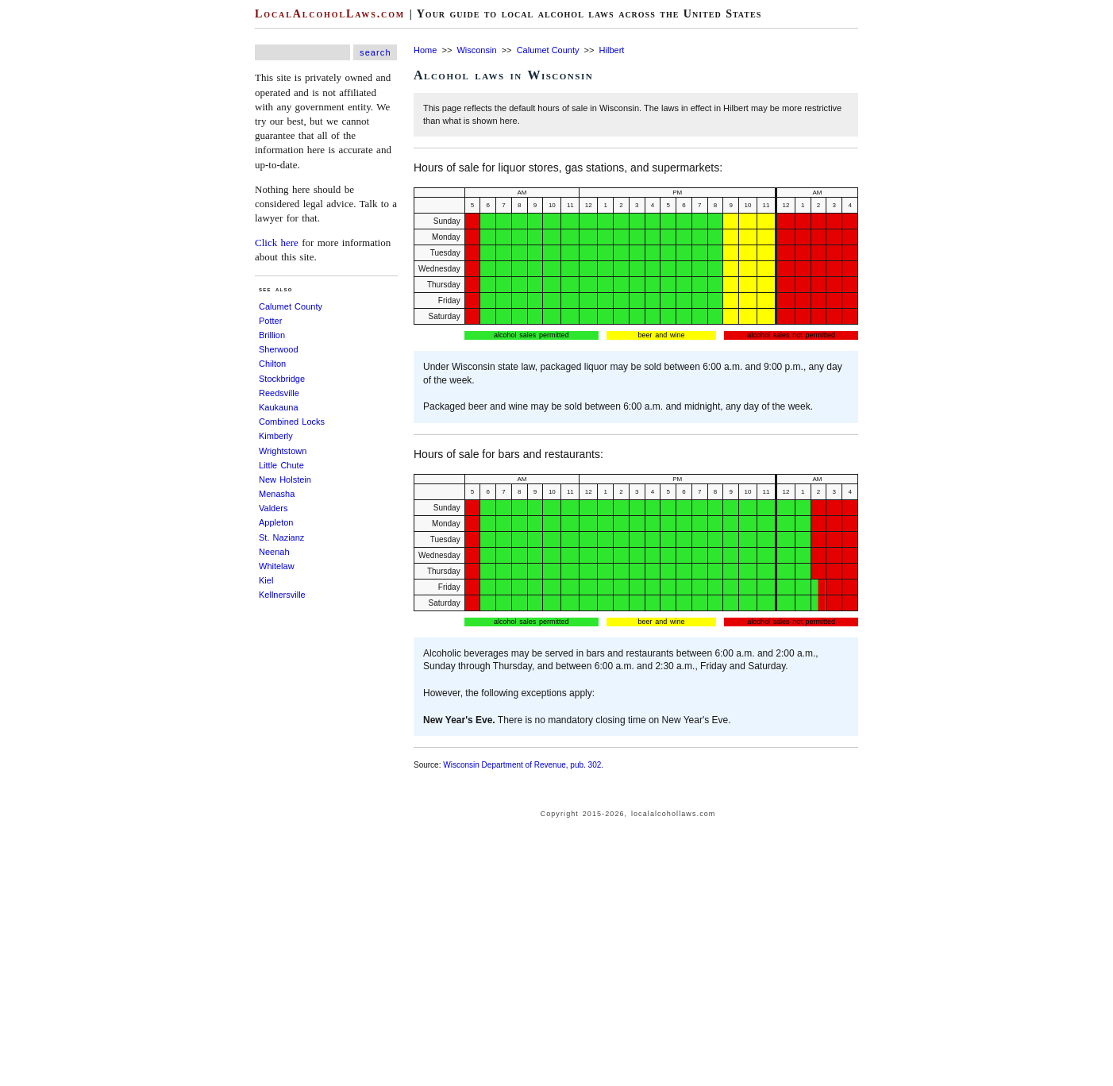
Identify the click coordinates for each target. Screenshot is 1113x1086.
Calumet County (290, 306)
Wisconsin (476, 50)
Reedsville (279, 393)
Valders (273, 508)
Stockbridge (282, 378)
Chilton (272, 363)
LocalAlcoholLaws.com (330, 14)
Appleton (276, 522)
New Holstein (285, 479)
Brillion (272, 335)
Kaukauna (278, 407)
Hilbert (612, 50)
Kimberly (276, 436)
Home (425, 50)
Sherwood (278, 349)
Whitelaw (277, 566)
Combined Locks (292, 421)
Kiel (266, 580)
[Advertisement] (47, 238)
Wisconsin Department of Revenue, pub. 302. (523, 765)
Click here (276, 242)
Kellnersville (282, 594)
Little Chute (281, 465)
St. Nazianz (281, 537)
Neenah (274, 551)
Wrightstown (282, 451)
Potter (270, 320)
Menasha (277, 494)
